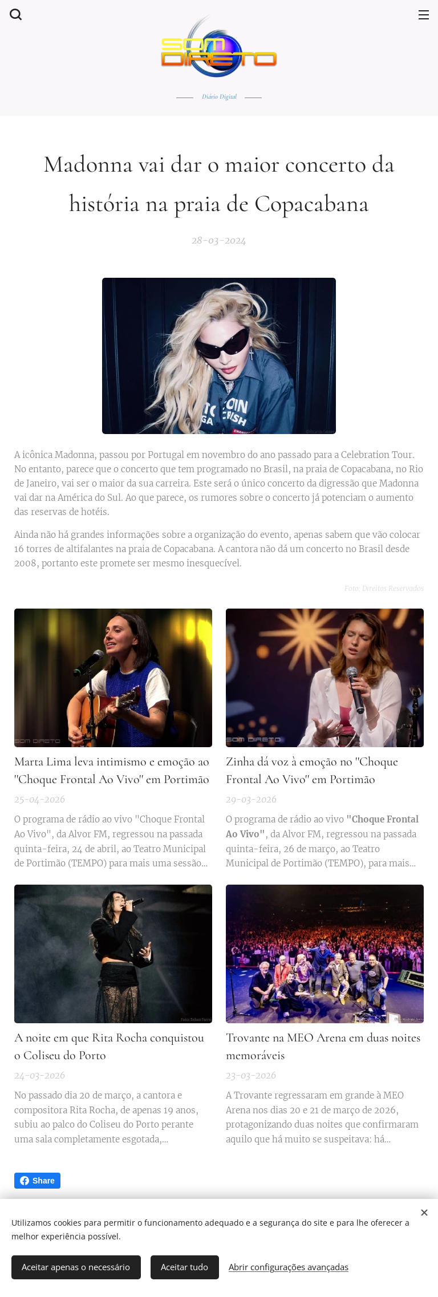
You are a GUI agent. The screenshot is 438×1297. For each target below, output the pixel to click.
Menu (424, 14)
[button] (14, 14)
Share (37, 1180)
